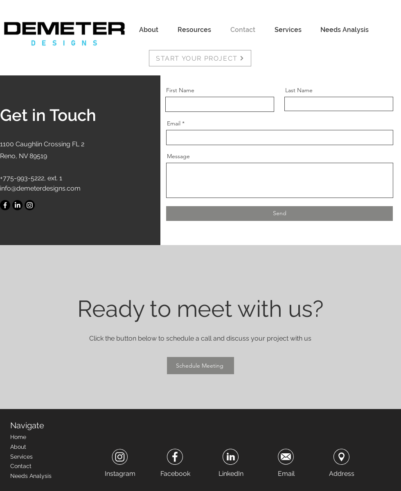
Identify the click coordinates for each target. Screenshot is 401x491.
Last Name (299, 90)
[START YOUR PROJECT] (200, 58)
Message (178, 156)
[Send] (279, 213)
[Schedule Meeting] (200, 365)
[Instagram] (30, 205)
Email (173, 123)
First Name (180, 90)
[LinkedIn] (17, 205)
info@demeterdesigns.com (40, 188)
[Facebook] (5, 205)
